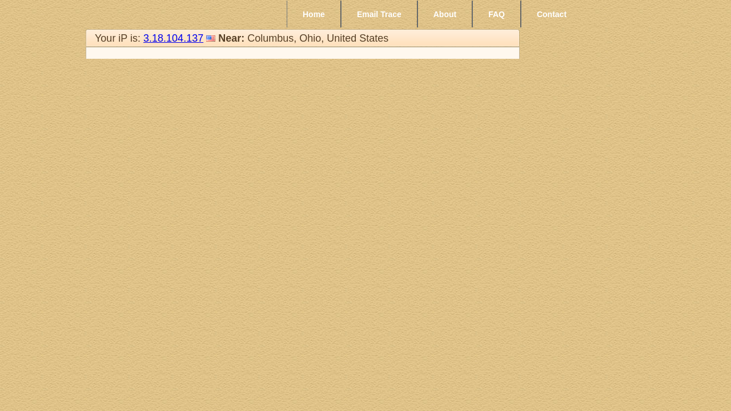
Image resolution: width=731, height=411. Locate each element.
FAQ (496, 14)
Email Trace (379, 14)
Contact (552, 14)
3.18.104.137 (173, 38)
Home (314, 14)
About (444, 14)
